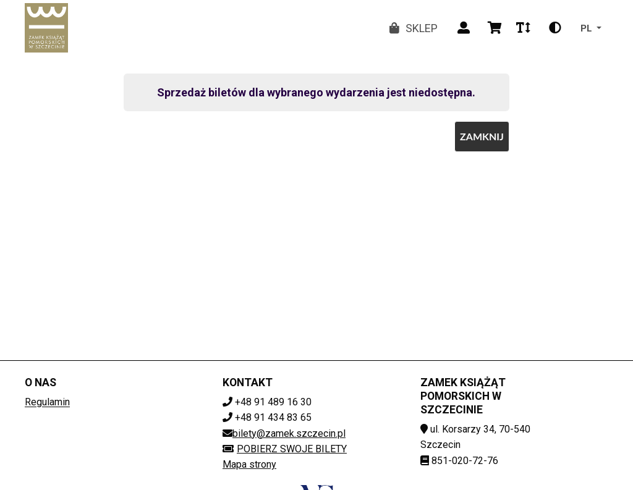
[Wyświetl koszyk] (494, 28)
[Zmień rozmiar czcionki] (523, 27)
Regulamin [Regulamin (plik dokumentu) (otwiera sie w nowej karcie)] (47, 402)
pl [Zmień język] (586, 27)
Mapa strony (249, 464)
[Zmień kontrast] (555, 27)
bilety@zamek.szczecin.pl (289, 433)
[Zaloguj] (464, 27)
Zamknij (482, 136)
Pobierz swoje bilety (285, 449)
